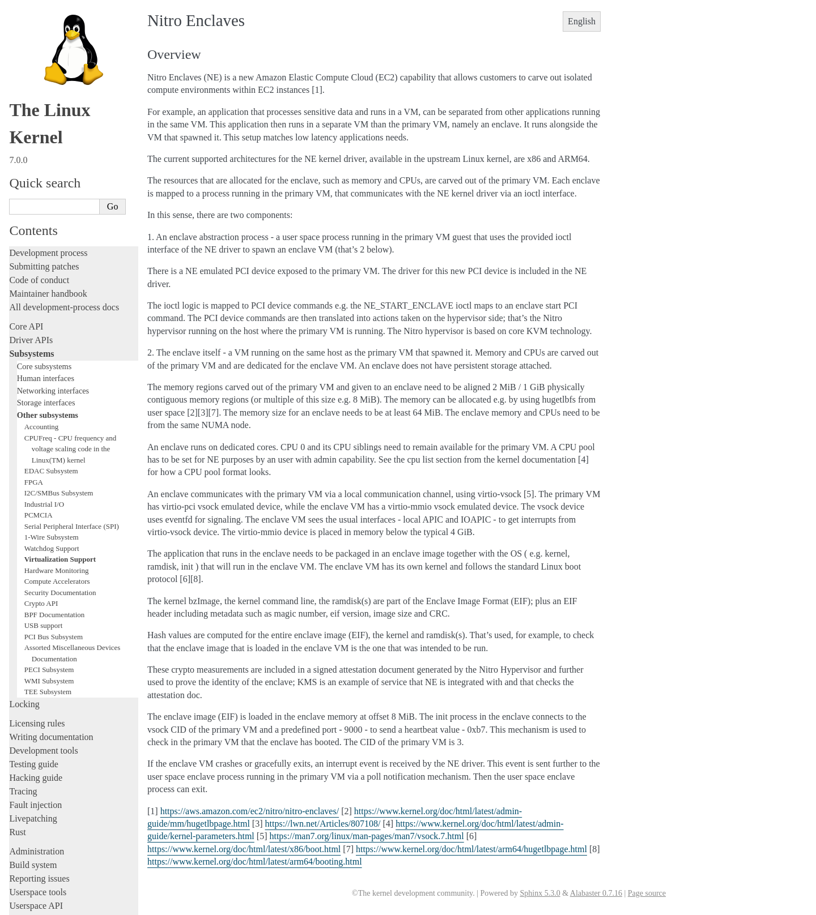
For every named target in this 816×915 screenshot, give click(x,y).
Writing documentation (51, 600)
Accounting (41, 289)
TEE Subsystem (47, 554)
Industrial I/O (44, 367)
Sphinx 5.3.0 (540, 893)
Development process (48, 116)
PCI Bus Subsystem (53, 499)
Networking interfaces (53, 253)
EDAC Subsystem (51, 334)
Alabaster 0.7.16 (596, 893)
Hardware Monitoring (56, 433)
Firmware (26, 788)
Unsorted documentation (54, 840)
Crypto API (41, 466)
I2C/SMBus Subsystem (59, 356)
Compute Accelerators (57, 444)
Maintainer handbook (48, 156)
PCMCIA (38, 378)
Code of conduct (39, 143)
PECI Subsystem (49, 532)
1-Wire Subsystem (51, 400)
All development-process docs (64, 170)
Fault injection (35, 668)
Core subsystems (44, 229)
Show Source (33, 904)
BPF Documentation (54, 477)
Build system (33, 728)
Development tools (43, 613)
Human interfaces (45, 241)
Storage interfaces (46, 265)
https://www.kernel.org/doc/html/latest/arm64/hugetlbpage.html (471, 849)
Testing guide (33, 627)
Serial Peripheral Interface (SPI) (71, 389)
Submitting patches (44, 129)
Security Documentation (60, 455)
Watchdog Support (51, 411)
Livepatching (33, 681)
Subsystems (31, 216)
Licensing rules (37, 586)
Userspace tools (37, 755)
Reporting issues (39, 741)
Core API (26, 189)
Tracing (23, 654)
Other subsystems (47, 278)
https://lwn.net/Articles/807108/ (323, 823)
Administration (36, 714)
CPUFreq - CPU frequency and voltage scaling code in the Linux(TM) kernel (70, 312)
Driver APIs (31, 203)
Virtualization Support (60, 422)
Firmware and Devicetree (55, 801)
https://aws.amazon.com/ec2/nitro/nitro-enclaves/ (249, 811)
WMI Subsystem (49, 544)
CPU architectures (42, 821)
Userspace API (36, 768)
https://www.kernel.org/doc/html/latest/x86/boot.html (244, 849)
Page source (647, 893)
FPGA (33, 345)
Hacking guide (35, 640)
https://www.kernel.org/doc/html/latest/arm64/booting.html (254, 861)
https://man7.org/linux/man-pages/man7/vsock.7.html (366, 836)
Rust (17, 695)
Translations (31, 859)
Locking (24, 567)
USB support (43, 488)
